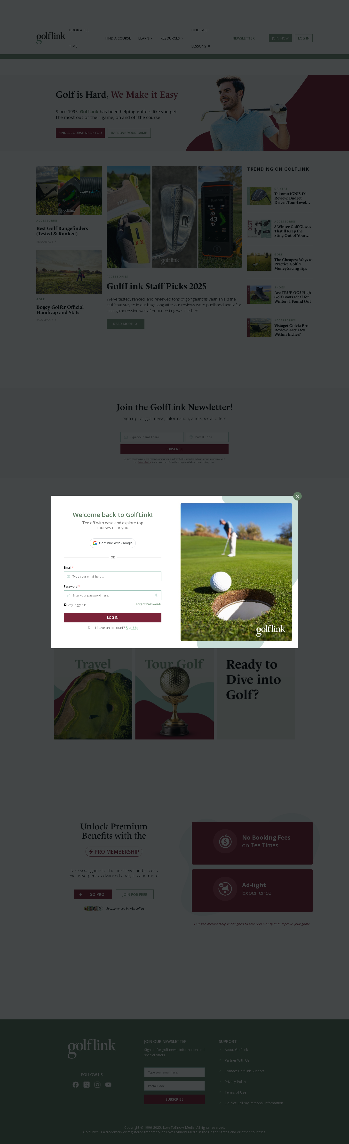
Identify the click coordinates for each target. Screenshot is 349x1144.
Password (72, 586)
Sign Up (132, 627)
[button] (113, 543)
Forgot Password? (148, 604)
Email (69, 568)
